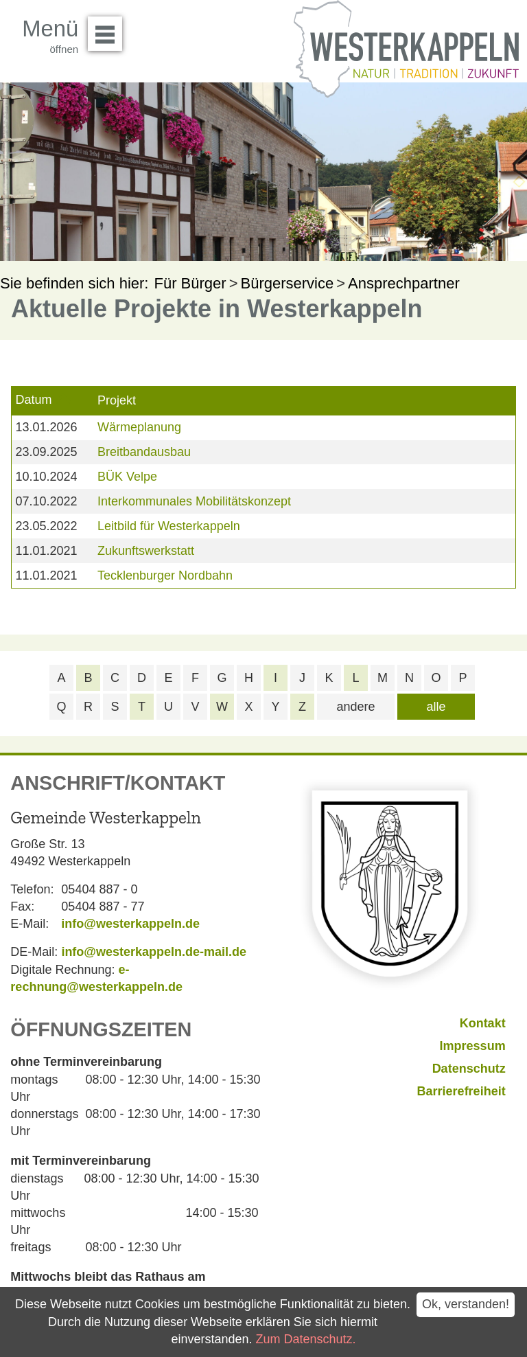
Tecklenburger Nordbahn (165, 575)
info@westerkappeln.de (130, 924)
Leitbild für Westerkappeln (168, 526)
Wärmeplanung (139, 427)
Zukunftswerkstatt (145, 551)
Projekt (116, 400)
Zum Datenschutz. (306, 1339)
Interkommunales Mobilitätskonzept (194, 501)
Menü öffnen (108, 29)
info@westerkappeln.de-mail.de (153, 952)
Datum (33, 400)
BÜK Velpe (127, 476)
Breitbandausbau (144, 452)
